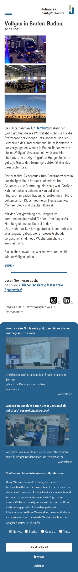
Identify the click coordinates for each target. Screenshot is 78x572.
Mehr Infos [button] (33, 523)
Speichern (39, 556)
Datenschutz (14, 312)
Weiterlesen (65, 394)
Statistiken (32, 532)
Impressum (13, 307)
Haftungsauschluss (38, 307)
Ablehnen (39, 565)
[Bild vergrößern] (25, 62)
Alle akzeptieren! (39, 547)
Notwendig (16, 532)
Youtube (65, 532)
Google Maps (49, 532)
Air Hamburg (39, 128)
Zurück (9, 265)
